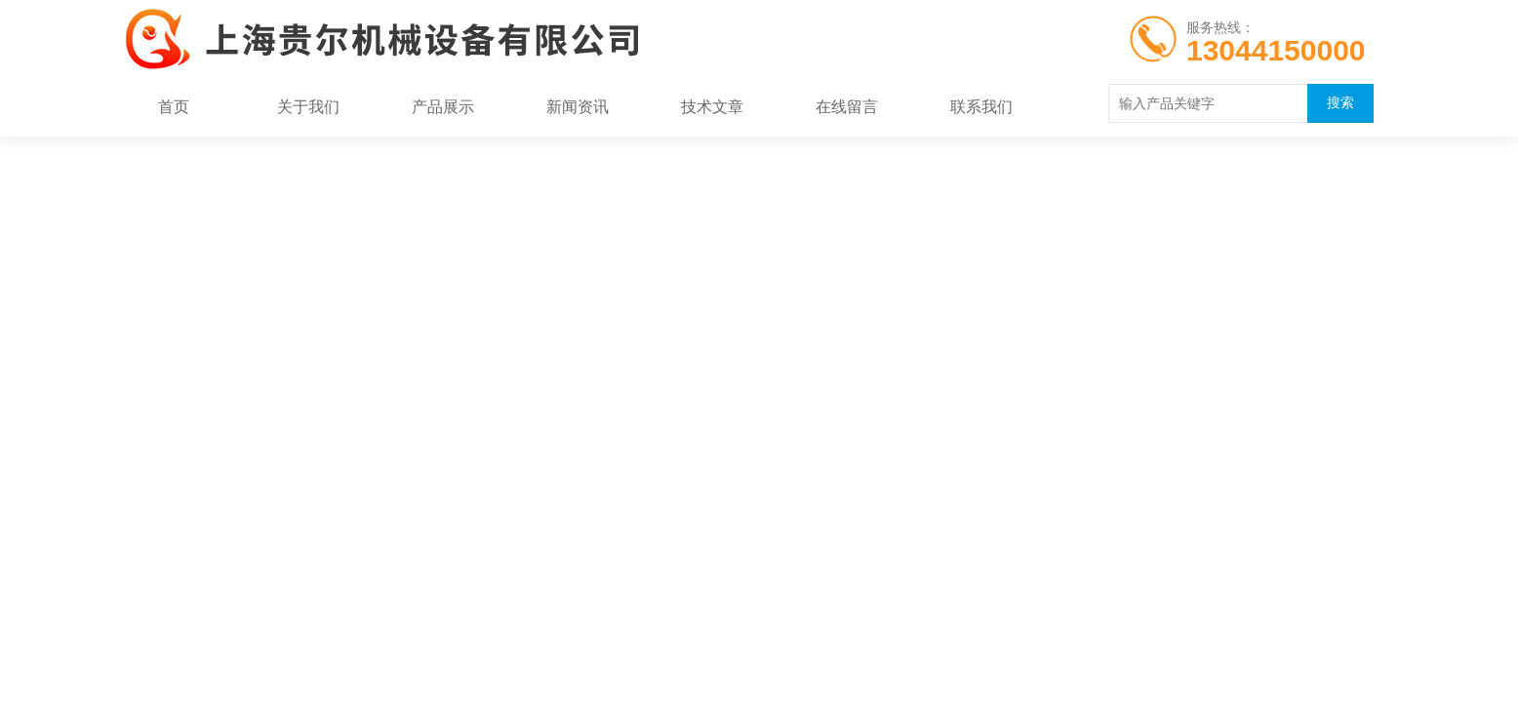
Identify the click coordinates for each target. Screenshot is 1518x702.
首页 (173, 106)
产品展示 (443, 106)
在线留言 (847, 106)
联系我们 (981, 106)
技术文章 (712, 106)
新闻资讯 (577, 106)
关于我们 (308, 106)
